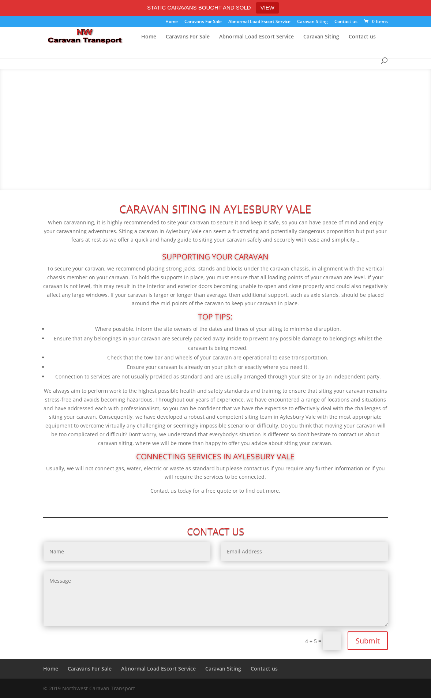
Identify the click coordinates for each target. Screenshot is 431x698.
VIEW (267, 7)
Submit (368, 641)
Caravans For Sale (203, 22)
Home (171, 22)
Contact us (345, 22)
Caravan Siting (312, 22)
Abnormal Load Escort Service (259, 22)
